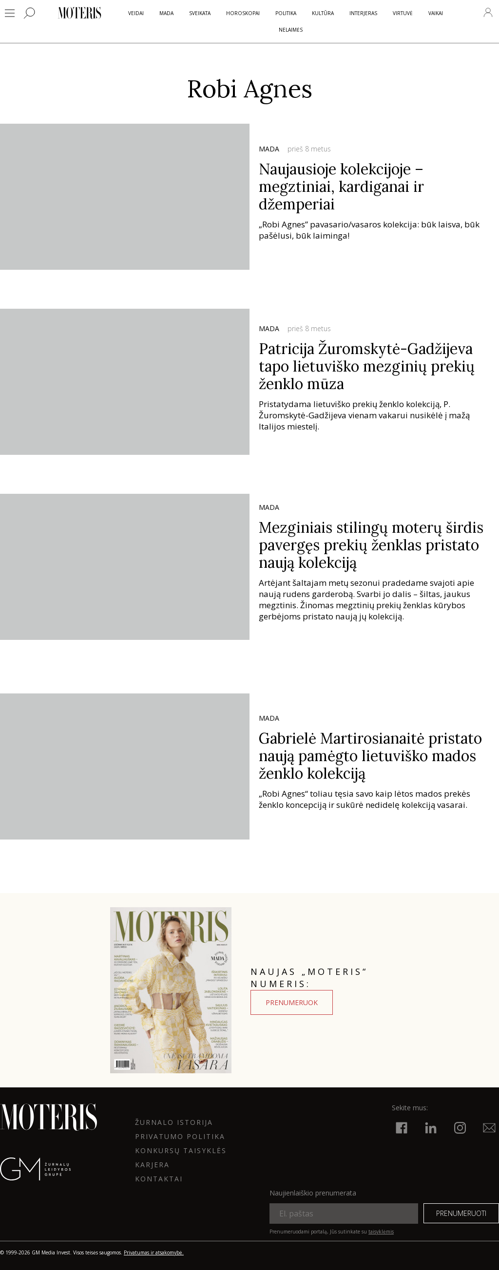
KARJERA (152, 1164)
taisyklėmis (381, 1231)
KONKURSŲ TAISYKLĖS (181, 1150)
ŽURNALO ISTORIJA (174, 1122)
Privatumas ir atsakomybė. (154, 1252)
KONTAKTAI (159, 1178)
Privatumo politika (180, 1136)
